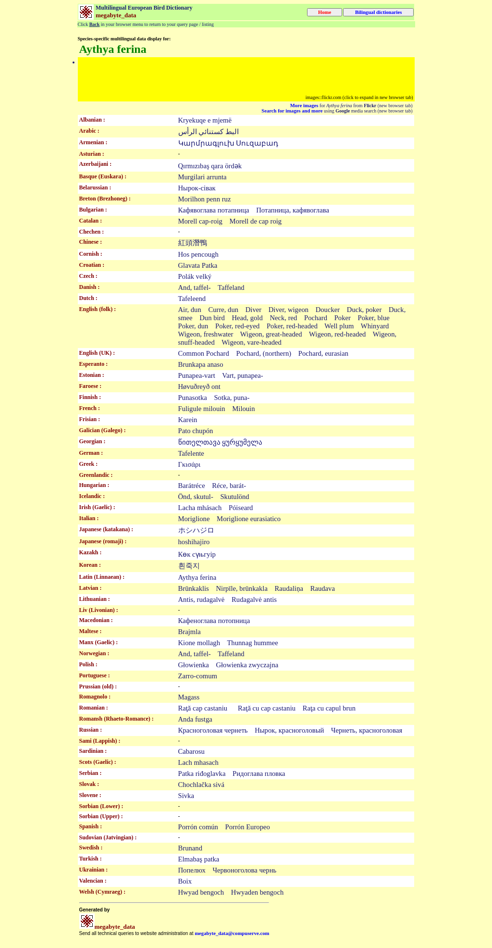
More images (304, 105)
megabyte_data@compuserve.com (232, 933)
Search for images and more (291, 110)
